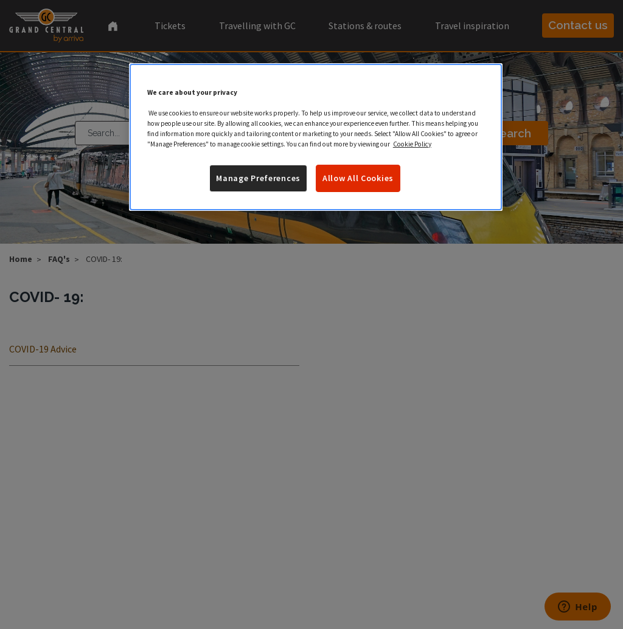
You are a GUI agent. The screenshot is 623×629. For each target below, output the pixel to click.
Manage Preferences (258, 178)
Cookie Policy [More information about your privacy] (412, 144)
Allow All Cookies (358, 178)
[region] (316, 137)
